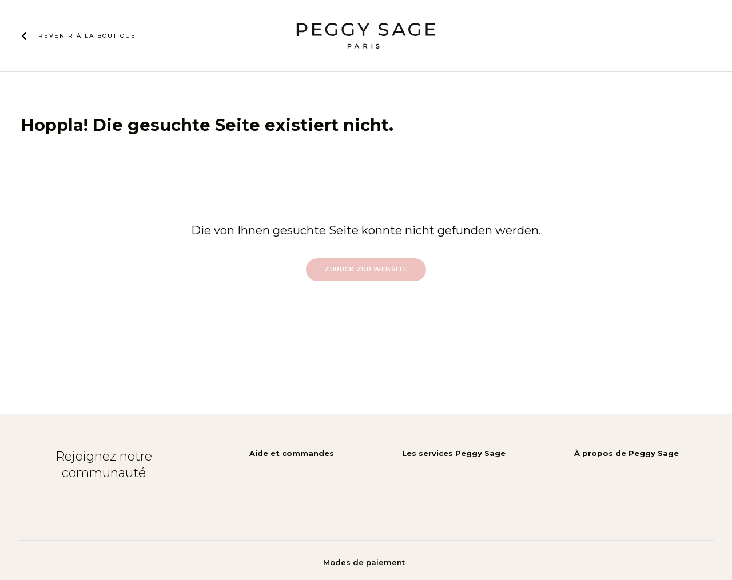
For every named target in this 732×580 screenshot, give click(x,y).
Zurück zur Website (366, 269)
